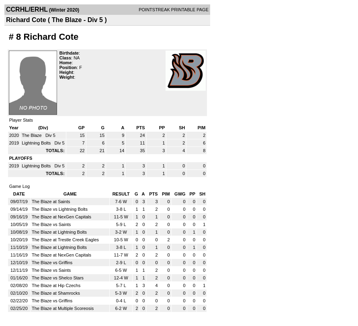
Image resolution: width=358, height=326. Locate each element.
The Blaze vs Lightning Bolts (60, 209)
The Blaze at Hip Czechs (56, 285)
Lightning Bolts (37, 143)
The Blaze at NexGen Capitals (61, 216)
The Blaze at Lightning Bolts (59, 232)
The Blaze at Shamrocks (56, 293)
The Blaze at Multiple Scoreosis (63, 308)
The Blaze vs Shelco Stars (58, 277)
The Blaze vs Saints (51, 224)
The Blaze (32, 135)
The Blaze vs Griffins (52, 262)
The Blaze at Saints (51, 201)
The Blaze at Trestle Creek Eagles (65, 239)
